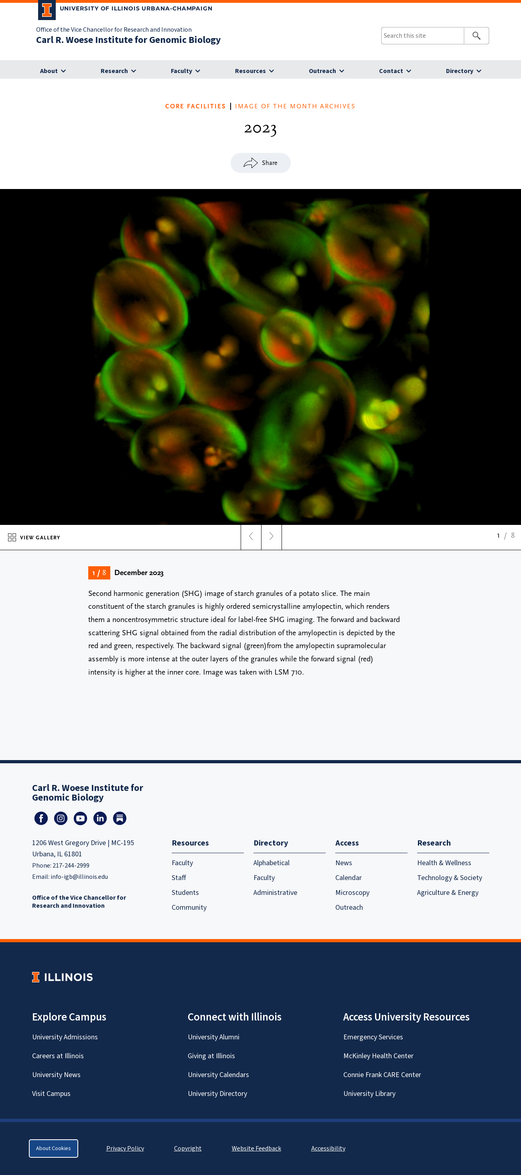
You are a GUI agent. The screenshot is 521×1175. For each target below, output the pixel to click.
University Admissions (65, 1037)
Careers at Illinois (58, 1056)
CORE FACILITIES (195, 106)
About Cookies (53, 1149)
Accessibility (328, 1148)
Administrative (275, 893)
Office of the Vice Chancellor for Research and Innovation (114, 29)
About (49, 71)
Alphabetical (271, 863)
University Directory (217, 1094)
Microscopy (352, 893)
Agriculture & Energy (447, 893)
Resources (250, 71)
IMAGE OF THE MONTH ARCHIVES (295, 106)
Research (114, 71)
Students (185, 893)
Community (189, 908)
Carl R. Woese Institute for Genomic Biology (128, 40)
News (343, 863)
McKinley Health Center (378, 1056)
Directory (459, 71)
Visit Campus (51, 1094)
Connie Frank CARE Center (382, 1075)
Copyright (188, 1148)
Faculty (181, 71)
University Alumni (213, 1037)
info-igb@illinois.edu (79, 876)
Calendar (348, 878)
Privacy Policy (125, 1148)
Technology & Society (449, 878)
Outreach (322, 71)
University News (56, 1075)
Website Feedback (257, 1148)
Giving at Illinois (211, 1056)
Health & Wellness (444, 863)
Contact (391, 71)
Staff (179, 878)
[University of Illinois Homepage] (62, 977)
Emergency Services (373, 1037)
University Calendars (218, 1075)
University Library (369, 1094)
